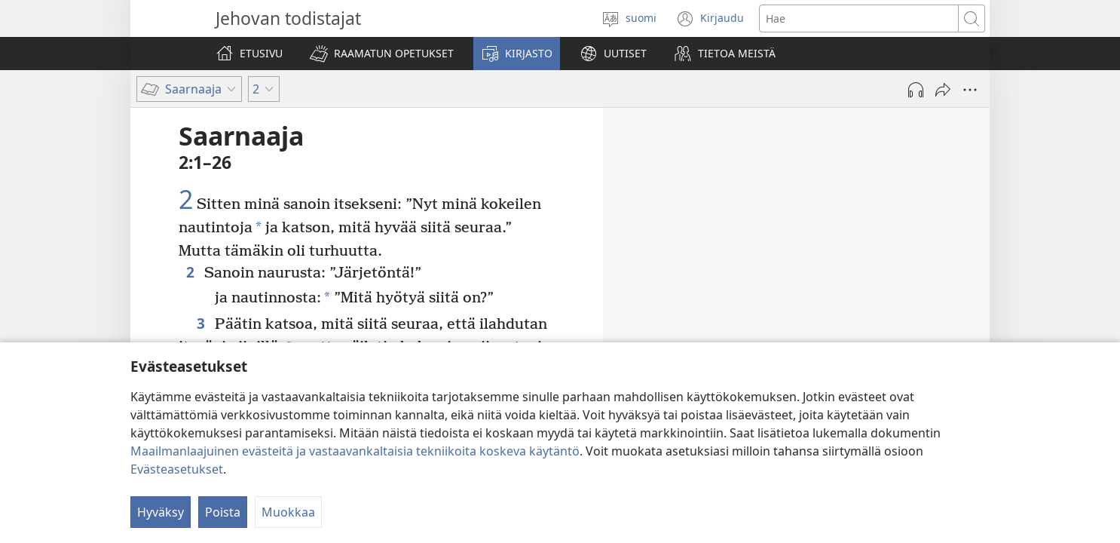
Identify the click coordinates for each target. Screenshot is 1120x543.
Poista (222, 512)
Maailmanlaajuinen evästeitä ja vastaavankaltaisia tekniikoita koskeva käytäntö (355, 451)
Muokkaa (288, 512)
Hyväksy (160, 512)
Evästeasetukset (176, 469)
